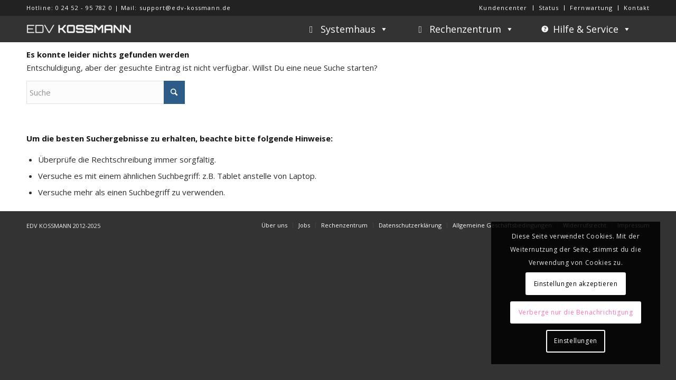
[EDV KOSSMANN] (79, 29)
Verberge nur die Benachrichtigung (576, 312)
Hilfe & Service (592, 29)
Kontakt (637, 8)
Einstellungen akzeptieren (576, 283)
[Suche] (105, 92)
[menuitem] (503, 8)
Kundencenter (503, 8)
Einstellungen (575, 340)
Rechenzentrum (471, 29)
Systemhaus (354, 29)
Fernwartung (591, 8)
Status (549, 8)
